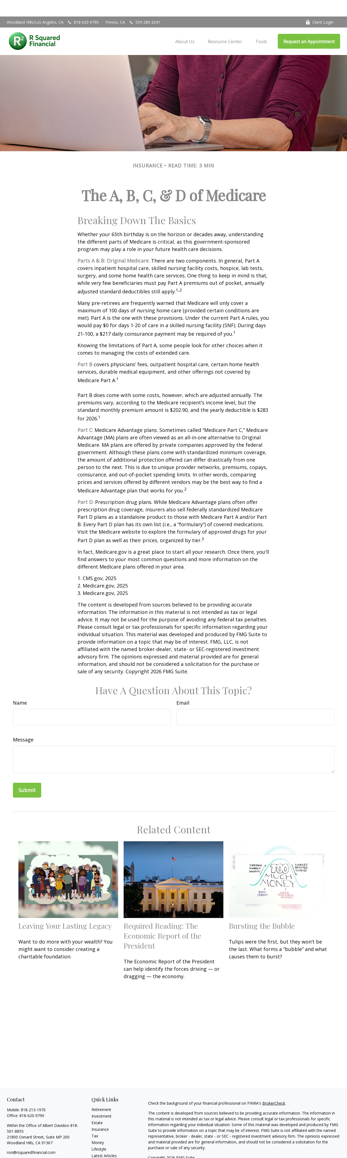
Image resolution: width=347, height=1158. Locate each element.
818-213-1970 (33, 1093)
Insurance (100, 1112)
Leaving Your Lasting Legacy (65, 909)
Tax (94, 1119)
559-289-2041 (144, 5)
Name (20, 686)
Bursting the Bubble (262, 909)
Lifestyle (98, 1132)
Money (97, 1126)
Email (182, 686)
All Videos (100, 1145)
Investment (101, 1099)
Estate (97, 1106)
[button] (185, 25)
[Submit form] (27, 773)
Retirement (101, 1093)
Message (23, 723)
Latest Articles (104, 1139)
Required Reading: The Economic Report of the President (162, 919)
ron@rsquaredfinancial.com (31, 1135)
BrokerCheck (273, 1086)
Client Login (319, 5)
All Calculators (103, 1152)
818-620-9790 (83, 5)
